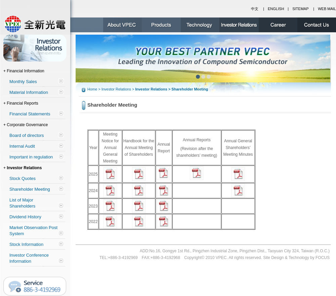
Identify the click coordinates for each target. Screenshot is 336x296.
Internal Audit (22, 146)
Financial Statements (29, 113)
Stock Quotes (22, 178)
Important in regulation (31, 156)
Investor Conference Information (29, 258)
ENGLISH (276, 9)
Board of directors (26, 135)
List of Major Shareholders (22, 203)
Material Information (28, 92)
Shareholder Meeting (29, 189)
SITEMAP (300, 9)
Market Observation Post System (33, 230)
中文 (254, 9)
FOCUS (323, 257)
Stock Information (26, 244)
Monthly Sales (23, 81)
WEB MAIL (327, 9)
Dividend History (25, 216)
